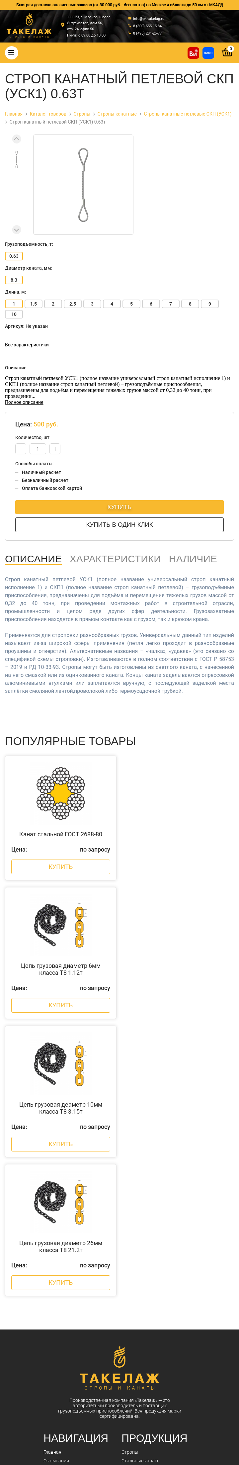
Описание (33, 558)
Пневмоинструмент (142, 1308)
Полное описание (24, 402)
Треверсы (131, 1239)
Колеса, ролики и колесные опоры (158, 1291)
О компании (56, 1196)
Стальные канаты (141, 1196)
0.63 (14, 256)
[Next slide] (16, 229)
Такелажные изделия (144, 1205)
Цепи (126, 1213)
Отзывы (52, 1239)
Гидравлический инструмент (152, 1274)
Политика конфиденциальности (105, 1452)
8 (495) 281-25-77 (94, 1398)
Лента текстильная (142, 1300)
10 (14, 314)
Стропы (129, 1187)
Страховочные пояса (144, 1231)
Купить (119, 507)
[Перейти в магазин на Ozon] (208, 53)
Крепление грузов (140, 1222)
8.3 (14, 280)
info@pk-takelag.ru (97, 1410)
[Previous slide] (16, 139)
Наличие (193, 558)
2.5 (72, 304)
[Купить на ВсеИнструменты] (193, 53)
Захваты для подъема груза (152, 1256)
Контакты (54, 1231)
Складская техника (142, 1317)
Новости (52, 1213)
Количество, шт (32, 437)
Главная (52, 1187)
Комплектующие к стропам (150, 1248)
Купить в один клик (119, 524)
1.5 (33, 304)
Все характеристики (27, 344)
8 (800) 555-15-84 (94, 1390)
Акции (50, 1222)
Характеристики (115, 558)
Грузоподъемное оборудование (155, 1282)
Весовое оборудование (146, 1265)
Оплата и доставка (63, 1205)
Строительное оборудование (152, 1325)
